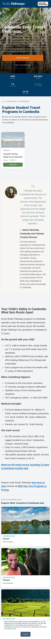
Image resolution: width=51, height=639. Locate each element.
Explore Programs (42, 3)
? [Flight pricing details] (15, 160)
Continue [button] (25, 634)
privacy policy (12, 629)
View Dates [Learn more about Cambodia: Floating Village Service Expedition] (13, 164)
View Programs (22, 58)
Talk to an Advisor (22, 65)
